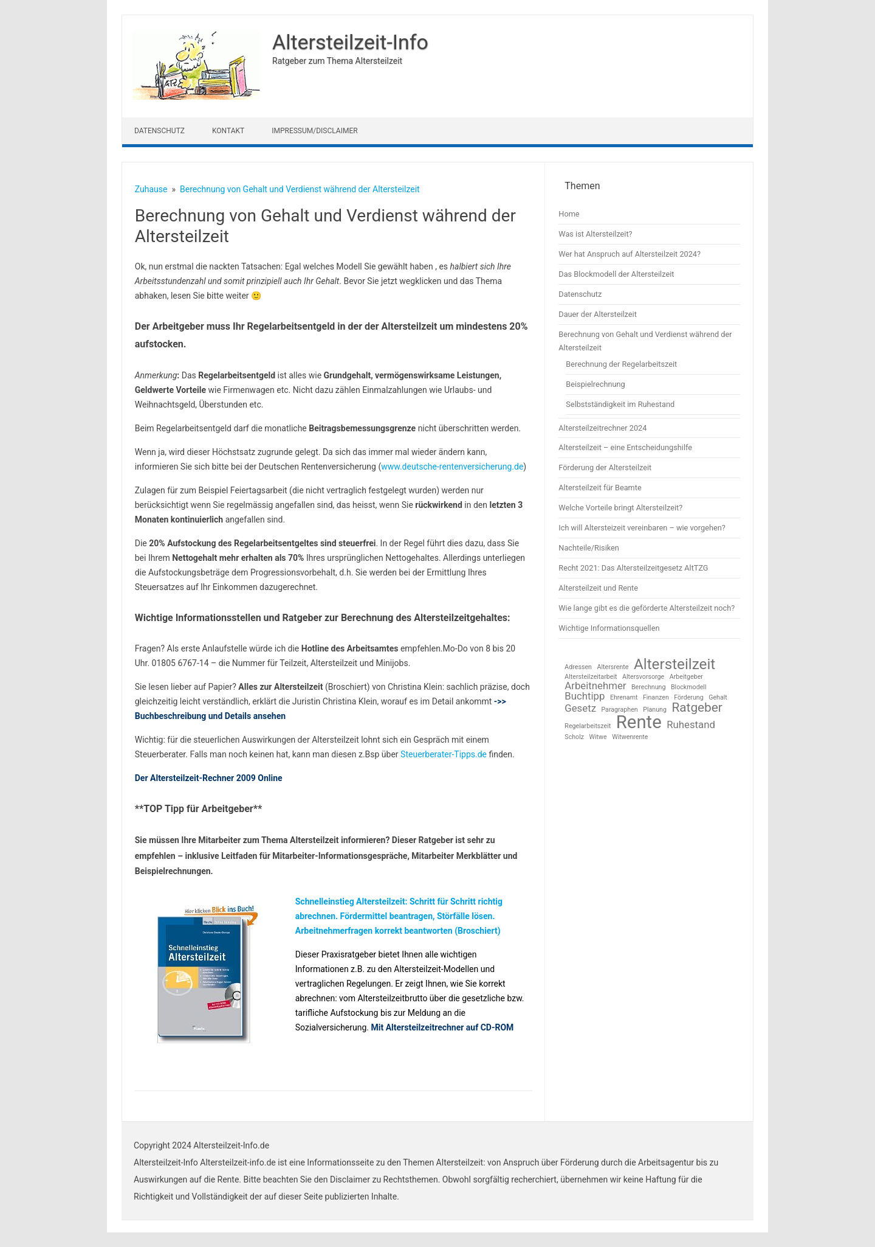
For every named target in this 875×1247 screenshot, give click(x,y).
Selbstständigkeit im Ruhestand (620, 404)
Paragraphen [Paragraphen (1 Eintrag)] (619, 710)
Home (568, 213)
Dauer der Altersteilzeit (597, 314)
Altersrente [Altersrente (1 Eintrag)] (612, 667)
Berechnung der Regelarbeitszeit (621, 364)
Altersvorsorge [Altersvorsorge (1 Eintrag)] (643, 677)
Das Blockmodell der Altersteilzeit (616, 274)
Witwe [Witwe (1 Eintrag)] (598, 737)
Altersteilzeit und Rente (598, 587)
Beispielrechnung (595, 384)
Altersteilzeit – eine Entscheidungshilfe (625, 447)
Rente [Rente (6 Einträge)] (639, 722)
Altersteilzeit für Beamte (599, 487)
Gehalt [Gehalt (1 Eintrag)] (718, 698)
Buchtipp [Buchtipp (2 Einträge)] (584, 696)
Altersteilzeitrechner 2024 (602, 427)
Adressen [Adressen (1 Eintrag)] (578, 667)
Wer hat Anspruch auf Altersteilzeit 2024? (629, 254)
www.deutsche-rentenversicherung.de (452, 466)
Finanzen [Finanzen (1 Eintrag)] (656, 698)
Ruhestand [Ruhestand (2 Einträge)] (691, 725)
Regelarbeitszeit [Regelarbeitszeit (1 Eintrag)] (587, 726)
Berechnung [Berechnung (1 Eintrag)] (648, 687)
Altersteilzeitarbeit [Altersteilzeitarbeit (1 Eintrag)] (590, 677)
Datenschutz (159, 131)
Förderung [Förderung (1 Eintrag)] (688, 698)
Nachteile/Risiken (588, 547)
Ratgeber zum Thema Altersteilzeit (337, 61)
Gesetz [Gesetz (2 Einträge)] (580, 708)
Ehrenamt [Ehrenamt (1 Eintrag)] (624, 698)
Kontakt (228, 131)
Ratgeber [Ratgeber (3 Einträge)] (696, 707)
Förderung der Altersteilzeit (604, 467)
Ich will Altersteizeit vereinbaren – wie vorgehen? (641, 527)
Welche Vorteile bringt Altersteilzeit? (620, 507)
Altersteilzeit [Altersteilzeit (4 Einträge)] (674, 664)
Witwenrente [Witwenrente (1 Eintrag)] (630, 737)
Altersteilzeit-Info (350, 42)
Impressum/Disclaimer (314, 131)
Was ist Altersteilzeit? (595, 233)
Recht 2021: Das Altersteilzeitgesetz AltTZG (633, 567)
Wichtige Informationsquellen (608, 628)
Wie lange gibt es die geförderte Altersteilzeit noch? (646, 608)
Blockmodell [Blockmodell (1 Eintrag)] (689, 687)
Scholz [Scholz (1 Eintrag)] (574, 737)
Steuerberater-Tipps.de (443, 754)
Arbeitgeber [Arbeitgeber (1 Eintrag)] (686, 677)
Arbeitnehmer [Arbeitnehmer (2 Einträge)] (595, 686)
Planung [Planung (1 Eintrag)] (655, 710)
